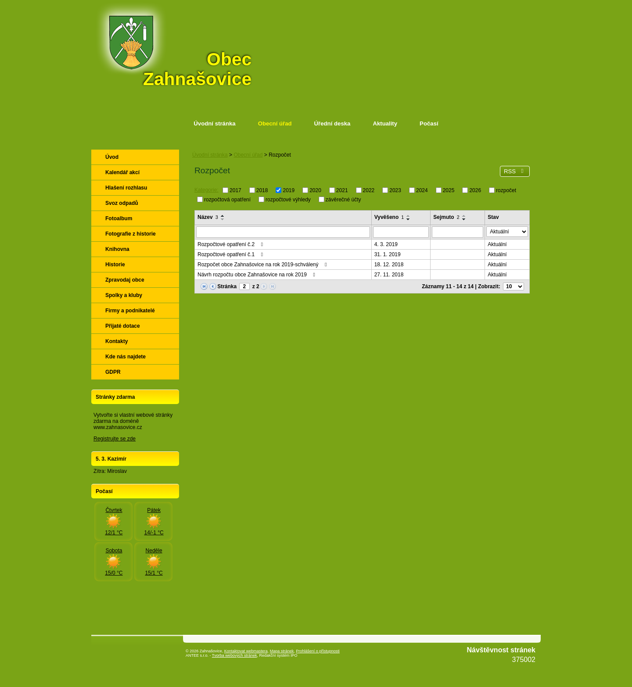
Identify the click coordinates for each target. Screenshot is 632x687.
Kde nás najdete (125, 357)
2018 (262, 190)
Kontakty (116, 341)
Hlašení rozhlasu (126, 188)
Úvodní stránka (214, 123)
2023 (395, 190)
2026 (475, 190)
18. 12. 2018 (389, 264)
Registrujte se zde (114, 439)
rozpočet (506, 190)
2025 (449, 190)
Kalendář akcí (122, 172)
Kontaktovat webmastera (246, 651)
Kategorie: (206, 190)
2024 (422, 190)
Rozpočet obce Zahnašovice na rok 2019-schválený (263, 264)
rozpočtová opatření (227, 199)
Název (208, 217)
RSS (515, 171)
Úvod (111, 157)
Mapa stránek (282, 651)
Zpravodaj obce (124, 280)
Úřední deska (332, 123)
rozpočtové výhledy (288, 199)
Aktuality (385, 123)
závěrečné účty (343, 199)
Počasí (429, 123)
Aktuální (497, 244)
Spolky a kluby (123, 295)
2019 (288, 190)
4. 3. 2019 (386, 244)
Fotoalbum (118, 218)
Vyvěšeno (389, 217)
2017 (235, 190)
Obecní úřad (275, 123)
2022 (369, 190)
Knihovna (117, 249)
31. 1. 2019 (387, 254)
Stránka (227, 286)
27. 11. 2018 (389, 275)
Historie (115, 264)
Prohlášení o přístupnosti (318, 651)
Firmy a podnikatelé (130, 311)
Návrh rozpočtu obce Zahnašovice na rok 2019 (257, 275)
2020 (315, 190)
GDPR (113, 372)
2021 (342, 190)
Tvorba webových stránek (234, 655)
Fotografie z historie (130, 234)
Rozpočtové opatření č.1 (231, 254)
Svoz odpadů (121, 203)
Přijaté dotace (122, 326)
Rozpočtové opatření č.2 (231, 244)
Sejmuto (446, 217)
